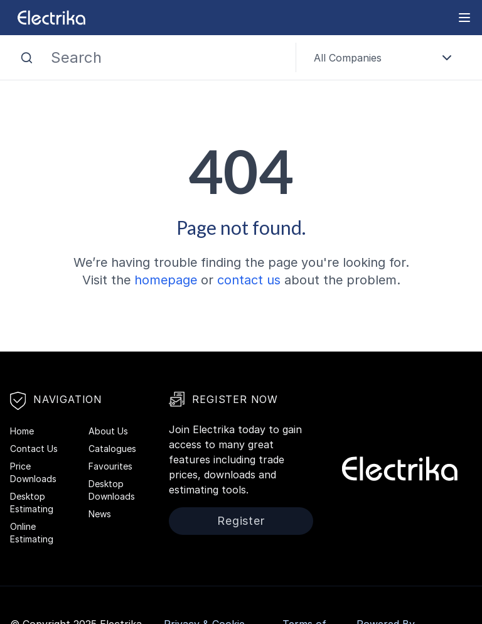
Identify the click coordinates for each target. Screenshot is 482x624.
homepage (165, 280)
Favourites (110, 466)
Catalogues (112, 448)
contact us (249, 280)
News (99, 513)
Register (241, 520)
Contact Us (34, 448)
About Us (108, 431)
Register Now (223, 399)
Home (22, 431)
